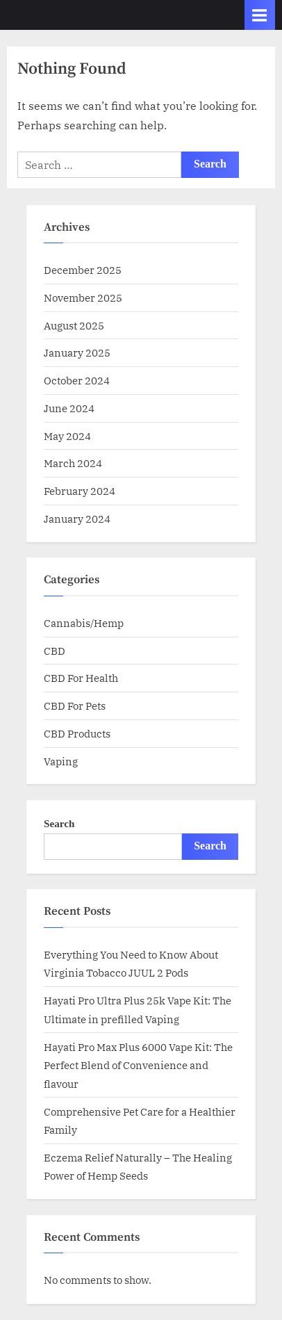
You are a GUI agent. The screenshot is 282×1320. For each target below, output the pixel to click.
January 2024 (77, 518)
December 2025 (83, 270)
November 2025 (83, 297)
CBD (54, 651)
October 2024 (77, 380)
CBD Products (77, 733)
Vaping (61, 761)
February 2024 (79, 491)
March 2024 (73, 463)
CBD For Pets (75, 705)
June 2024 (69, 408)
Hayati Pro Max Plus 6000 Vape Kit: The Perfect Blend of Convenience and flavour (138, 1065)
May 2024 (67, 436)
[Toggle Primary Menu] (259, 15)
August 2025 (74, 325)
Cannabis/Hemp (84, 623)
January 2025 (77, 352)
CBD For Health (81, 678)
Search (59, 823)
